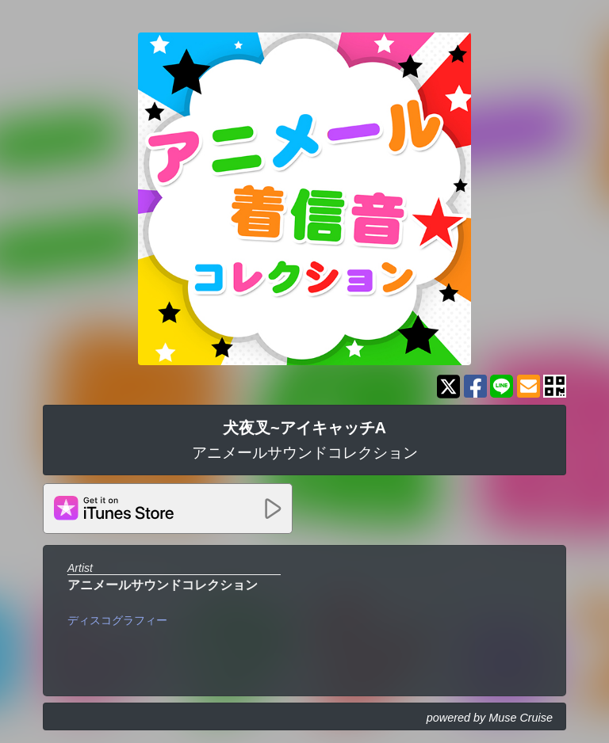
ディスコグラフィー (117, 620)
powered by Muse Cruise (490, 717)
